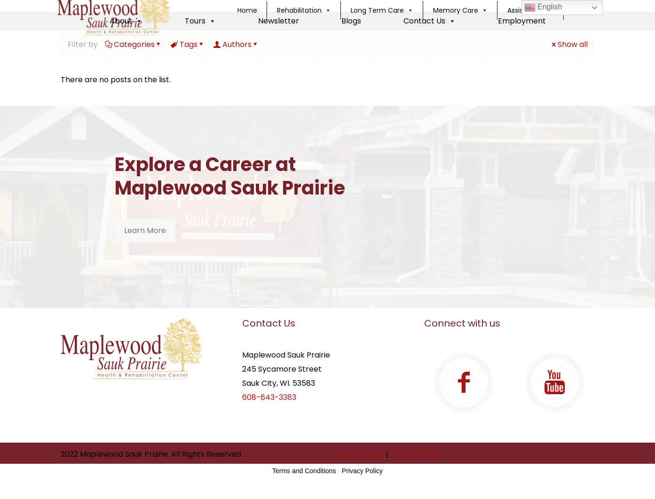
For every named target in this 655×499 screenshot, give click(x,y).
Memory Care (460, 10)
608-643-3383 (269, 397)
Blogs (351, 21)
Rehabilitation (304, 10)
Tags (188, 44)
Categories (133, 44)
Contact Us (429, 21)
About (126, 21)
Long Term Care (382, 10)
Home (247, 10)
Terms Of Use (415, 454)
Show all (569, 44)
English (543, 7)
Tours (200, 21)
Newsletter (278, 21)
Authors (236, 44)
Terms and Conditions (304, 471)
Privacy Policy (358, 454)
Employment (522, 21)
